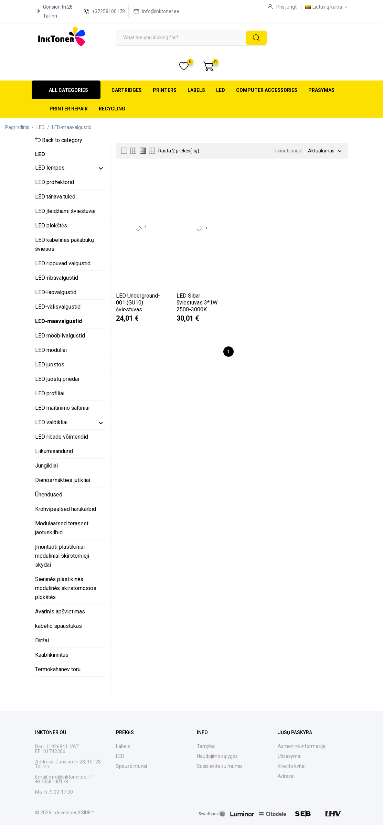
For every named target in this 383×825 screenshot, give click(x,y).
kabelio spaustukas (58, 626)
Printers (165, 90)
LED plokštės (51, 225)
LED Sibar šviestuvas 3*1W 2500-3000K (197, 302)
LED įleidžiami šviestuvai (65, 211)
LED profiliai (49, 393)
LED (220, 90)
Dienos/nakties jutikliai (62, 480)
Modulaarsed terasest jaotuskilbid (61, 528)
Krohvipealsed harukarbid (65, 509)
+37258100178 (108, 11)
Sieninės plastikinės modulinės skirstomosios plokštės (65, 588)
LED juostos (49, 364)
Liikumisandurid (54, 451)
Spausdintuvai (131, 766)
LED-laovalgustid (55, 292)
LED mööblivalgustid (60, 335)
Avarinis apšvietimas (60, 611)
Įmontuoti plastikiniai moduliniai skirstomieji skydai (62, 556)
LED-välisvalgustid (58, 306)
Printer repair (69, 108)
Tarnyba (206, 746)
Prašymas (321, 90)
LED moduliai (51, 350)
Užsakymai (289, 756)
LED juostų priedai (57, 379)
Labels (196, 90)
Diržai (42, 640)
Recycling (112, 108)
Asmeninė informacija (302, 746)
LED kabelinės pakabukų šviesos (64, 244)
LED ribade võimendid (61, 436)
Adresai (286, 776)
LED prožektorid (54, 182)
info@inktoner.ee (160, 11)
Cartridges (126, 90)
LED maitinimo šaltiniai (62, 408)
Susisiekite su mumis (220, 766)
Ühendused (48, 494)
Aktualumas (321, 151)
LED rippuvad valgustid (63, 263)
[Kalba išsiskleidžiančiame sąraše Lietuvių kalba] (326, 6)
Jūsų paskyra (295, 732)
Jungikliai (46, 465)
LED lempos (50, 167)
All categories (68, 90)
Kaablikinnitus (51, 655)
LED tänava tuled (55, 196)
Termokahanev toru (58, 669)
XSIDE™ (86, 812)
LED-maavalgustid (58, 321)
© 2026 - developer (56, 812)
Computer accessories (266, 90)
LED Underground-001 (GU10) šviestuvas (138, 302)
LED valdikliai (51, 422)
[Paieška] (191, 38)
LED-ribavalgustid (56, 278)
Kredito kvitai (292, 766)
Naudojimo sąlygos (217, 756)
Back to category (62, 140)
